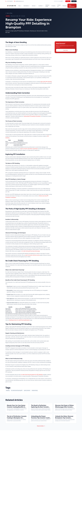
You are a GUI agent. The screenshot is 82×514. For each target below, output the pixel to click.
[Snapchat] (62, 1)
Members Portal (47, 6)
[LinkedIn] (59, 1)
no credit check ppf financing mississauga (31, 251)
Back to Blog (8, 13)
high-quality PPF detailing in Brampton (32, 116)
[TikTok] (58, 1)
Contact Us (59, 6)
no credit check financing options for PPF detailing (31, 374)
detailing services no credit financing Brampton (19, 320)
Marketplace (27, 5)
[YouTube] (57, 1)
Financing (68, 1)
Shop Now (74, 1)
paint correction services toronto (32, 255)
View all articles (41, 426)
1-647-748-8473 (9, 1)
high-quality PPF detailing (46, 81)
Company (53, 5)
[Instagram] (55, 1)
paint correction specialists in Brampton (29, 148)
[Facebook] (54, 1)
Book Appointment (72, 6)
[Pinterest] (61, 1)
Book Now (65, 50)
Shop (20, 5)
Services (34, 5)
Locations (41, 5)
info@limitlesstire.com (19, 1)
